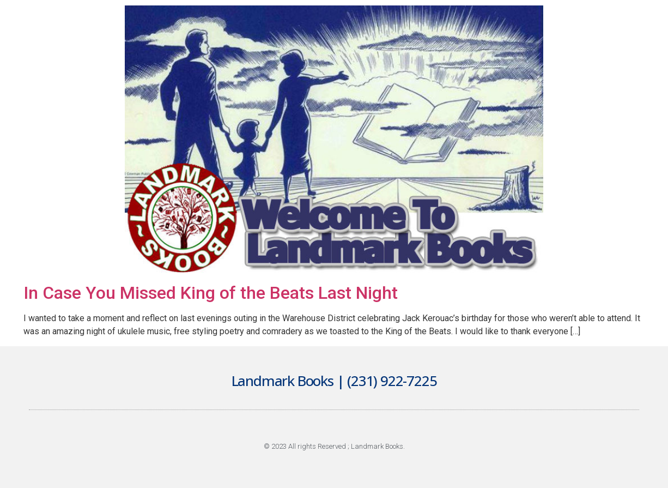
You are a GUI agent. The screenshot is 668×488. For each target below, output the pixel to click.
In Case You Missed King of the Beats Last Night (210, 292)
